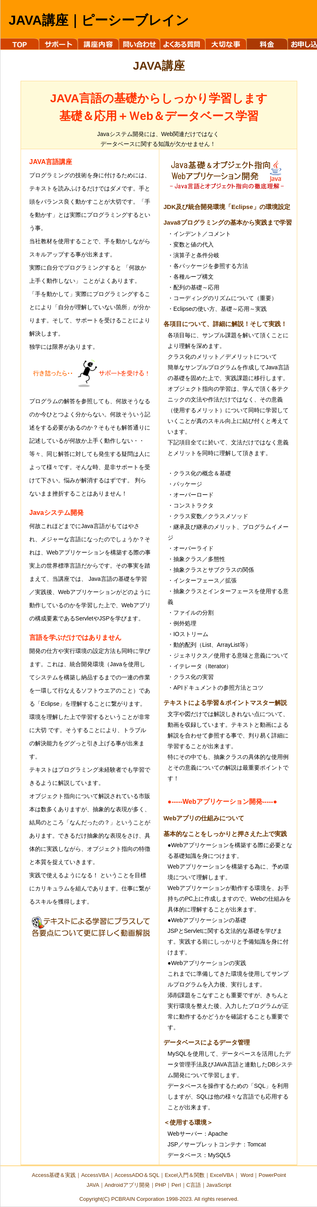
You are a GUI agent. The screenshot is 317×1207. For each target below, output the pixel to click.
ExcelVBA (222, 1175)
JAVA (92, 1185)
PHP (160, 1185)
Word (246, 1175)
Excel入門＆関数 (185, 1175)
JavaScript (218, 1185)
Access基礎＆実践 (54, 1175)
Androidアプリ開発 (127, 1185)
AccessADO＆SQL (136, 1175)
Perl (176, 1185)
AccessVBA (95, 1175)
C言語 (193, 1185)
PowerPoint (272, 1175)
